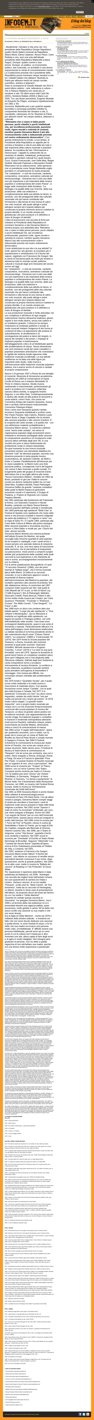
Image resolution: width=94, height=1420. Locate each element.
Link (17, 1414)
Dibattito (55, 16)
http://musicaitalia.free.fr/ (26, 1392)
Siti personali (22, 1414)
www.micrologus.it (15, 1386)
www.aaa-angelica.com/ (16, 1405)
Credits (37, 1414)
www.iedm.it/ (22, 1374)
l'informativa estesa (44, 6)
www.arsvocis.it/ (16, 1402)
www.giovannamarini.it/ (19, 1371)
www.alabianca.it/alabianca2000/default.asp (26, 1389)
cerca (2, 16)
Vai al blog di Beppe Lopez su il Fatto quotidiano (81, 22)
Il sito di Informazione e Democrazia (24, 26)
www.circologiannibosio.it (22, 1376)
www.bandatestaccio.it (34, 1384)
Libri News (82, 16)
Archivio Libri (85, 77)
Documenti (63, 16)
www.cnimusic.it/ (24, 1399)
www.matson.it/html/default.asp (20, 1394)
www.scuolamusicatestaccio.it (32, 1381)
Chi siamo (7, 1414)
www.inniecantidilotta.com (24, 1379)
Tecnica (75, 16)
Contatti (13, 1414)
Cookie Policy (30, 1414)
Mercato (69, 16)
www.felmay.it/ (13, 1397)
